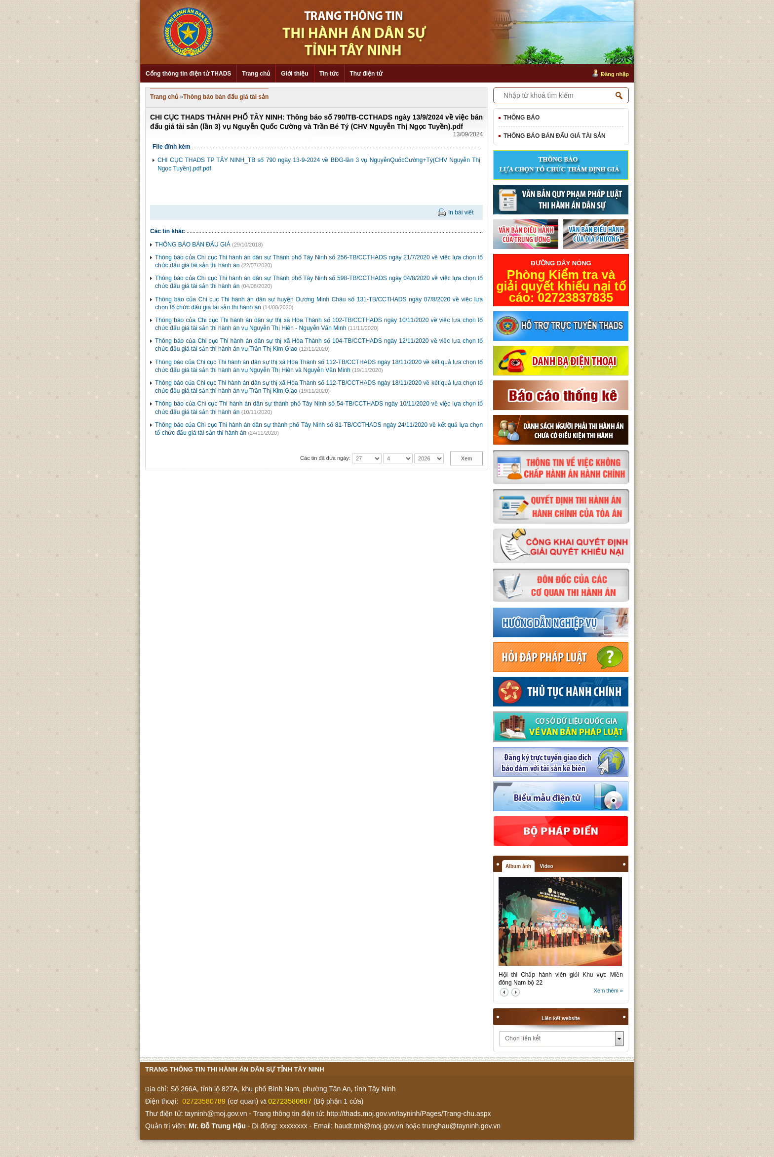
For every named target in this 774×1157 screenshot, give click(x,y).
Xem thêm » (608, 990)
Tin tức (329, 73)
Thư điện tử (365, 73)
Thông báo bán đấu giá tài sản (226, 96)
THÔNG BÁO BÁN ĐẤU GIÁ (193, 244)
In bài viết (461, 212)
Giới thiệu (294, 73)
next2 (515, 992)
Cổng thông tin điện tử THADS (188, 73)
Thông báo (521, 117)
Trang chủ (256, 73)
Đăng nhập (615, 74)
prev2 (504, 992)
